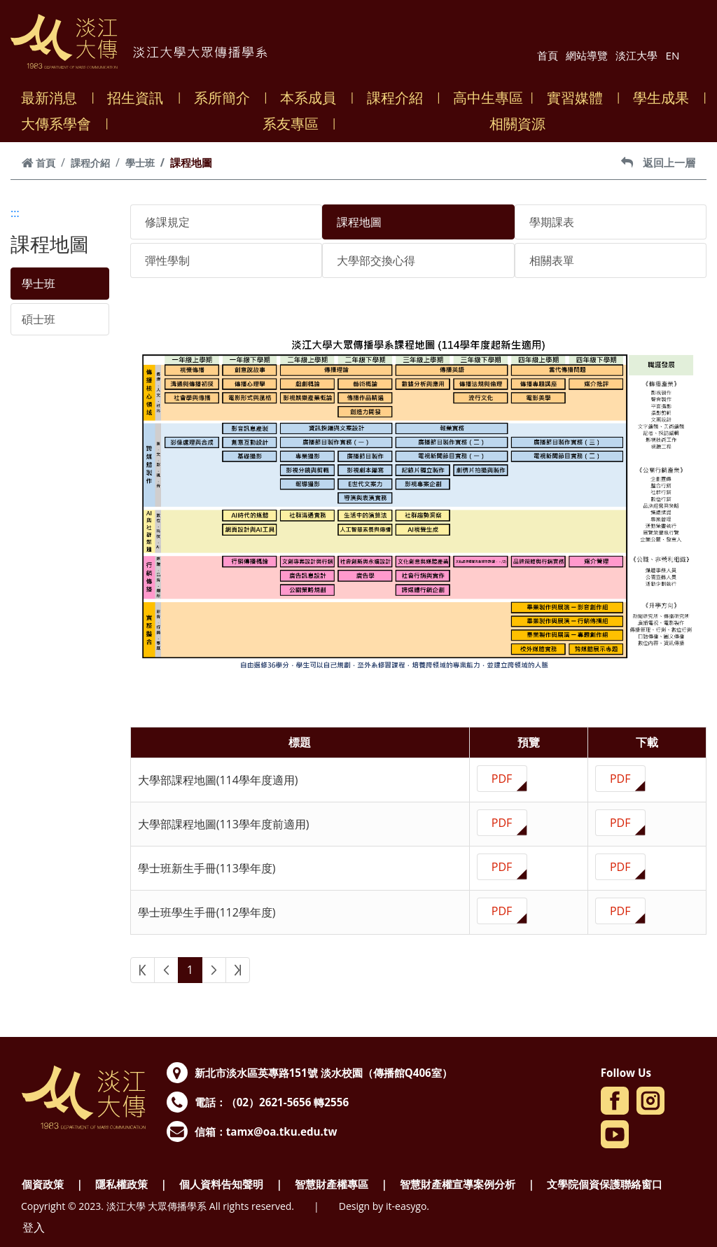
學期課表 (551, 222)
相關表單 (551, 260)
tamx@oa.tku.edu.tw (281, 1131)
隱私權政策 (121, 1184)
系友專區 (295, 123)
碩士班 (38, 319)
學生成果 (665, 97)
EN (673, 55)
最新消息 (53, 97)
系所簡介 (226, 97)
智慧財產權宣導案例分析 (457, 1184)
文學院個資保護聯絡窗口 (604, 1184)
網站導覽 (587, 55)
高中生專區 (488, 97)
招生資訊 (139, 97)
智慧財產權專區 (331, 1184)
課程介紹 (399, 97)
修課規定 (167, 222)
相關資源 (522, 123)
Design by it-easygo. (384, 1206)
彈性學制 (167, 260)
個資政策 (43, 1184)
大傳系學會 (60, 123)
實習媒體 (579, 97)
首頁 (547, 55)
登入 (33, 1227)
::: (15, 213)
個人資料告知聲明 (221, 1184)
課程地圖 (359, 222)
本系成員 (312, 97)
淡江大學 (636, 55)
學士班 (140, 162)
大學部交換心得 (376, 260)
